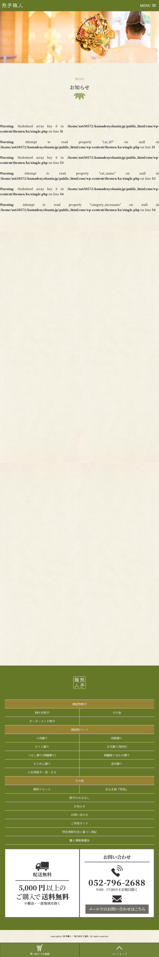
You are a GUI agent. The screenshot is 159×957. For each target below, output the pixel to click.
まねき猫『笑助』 (116, 789)
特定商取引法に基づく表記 (79, 832)
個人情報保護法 (79, 840)
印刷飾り (117, 738)
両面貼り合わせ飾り (117, 755)
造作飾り (117, 764)
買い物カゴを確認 (39, 949)
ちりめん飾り (42, 764)
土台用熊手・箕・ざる (42, 772)
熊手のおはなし (79, 798)
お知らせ (79, 806)
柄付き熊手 (42, 712)
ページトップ (119, 949)
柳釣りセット (42, 789)
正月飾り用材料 (117, 746)
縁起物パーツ (79, 729)
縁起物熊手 (79, 704)
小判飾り (42, 738)
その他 (116, 712)
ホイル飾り (42, 746)
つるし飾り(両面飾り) (42, 755)
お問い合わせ (79, 815)
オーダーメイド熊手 (42, 721)
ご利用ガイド (79, 823)
